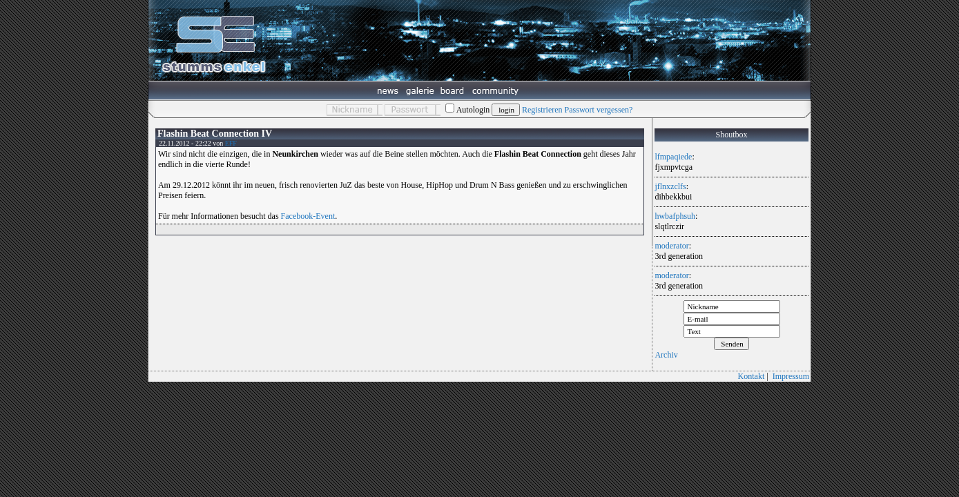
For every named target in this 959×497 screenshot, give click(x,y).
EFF (231, 143)
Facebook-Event (308, 216)
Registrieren (542, 110)
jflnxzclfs (670, 186)
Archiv (666, 355)
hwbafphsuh (675, 216)
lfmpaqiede (673, 157)
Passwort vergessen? (599, 110)
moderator (671, 246)
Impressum (791, 376)
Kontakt (751, 376)
